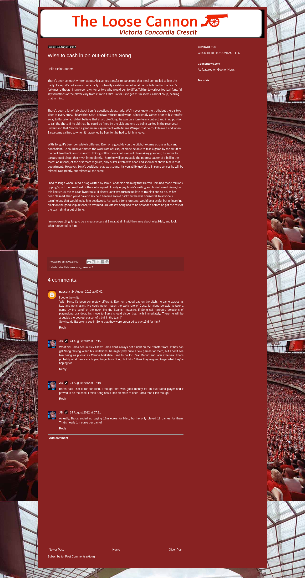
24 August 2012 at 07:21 (85, 412)
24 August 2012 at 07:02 (86, 291)
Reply (62, 327)
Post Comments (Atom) (80, 556)
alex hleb (64, 267)
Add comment (58, 438)
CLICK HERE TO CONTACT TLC (219, 53)
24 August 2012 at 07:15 (85, 341)
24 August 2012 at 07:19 (85, 383)
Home (116, 549)
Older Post (175, 549)
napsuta (64, 291)
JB (61, 341)
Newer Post (56, 549)
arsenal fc (88, 267)
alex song (75, 267)
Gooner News (225, 69)
